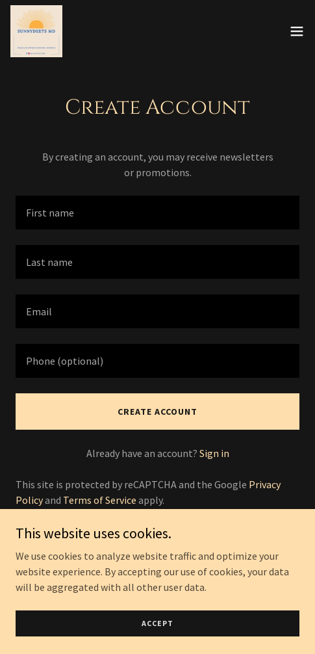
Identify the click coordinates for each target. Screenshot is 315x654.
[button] (297, 31)
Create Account (157, 411)
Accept (157, 623)
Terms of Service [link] (99, 499)
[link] (36, 31)
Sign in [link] (214, 453)
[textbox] (157, 212)
